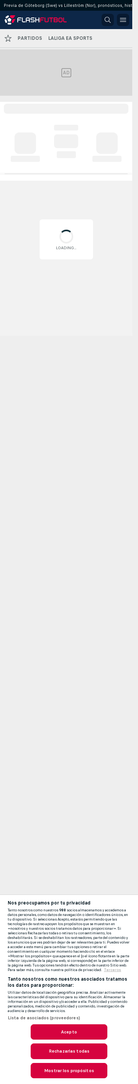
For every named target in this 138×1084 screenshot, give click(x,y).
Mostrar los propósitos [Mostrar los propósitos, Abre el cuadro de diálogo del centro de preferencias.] (69, 1070)
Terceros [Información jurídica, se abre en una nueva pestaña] (112, 970)
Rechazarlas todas (69, 1051)
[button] (108, 20)
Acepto (69, 1032)
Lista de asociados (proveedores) (44, 1017)
